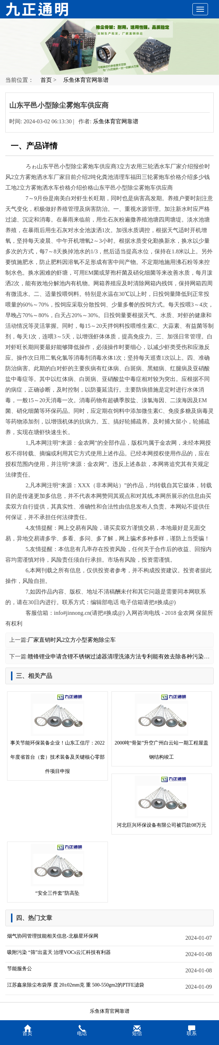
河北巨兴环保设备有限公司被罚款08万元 (161, 802)
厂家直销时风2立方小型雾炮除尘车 (72, 640)
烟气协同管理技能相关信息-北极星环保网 (52, 936)
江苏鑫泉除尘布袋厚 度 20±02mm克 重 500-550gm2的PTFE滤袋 (75, 985)
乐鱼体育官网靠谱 (86, 80)
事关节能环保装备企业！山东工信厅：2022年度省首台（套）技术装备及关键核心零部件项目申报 (57, 733)
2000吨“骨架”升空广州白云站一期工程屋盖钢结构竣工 (161, 726)
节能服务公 (19, 968)
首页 (46, 80)
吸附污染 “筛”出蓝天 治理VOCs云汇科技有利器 (59, 952)
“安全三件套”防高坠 (57, 870)
